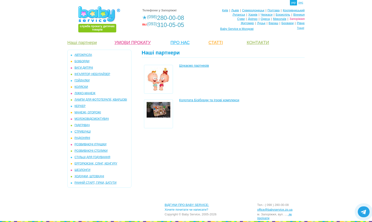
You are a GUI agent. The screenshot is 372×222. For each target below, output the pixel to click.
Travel (300, 28)
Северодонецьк (253, 10)
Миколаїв (279, 19)
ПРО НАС (180, 42)
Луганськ (238, 14)
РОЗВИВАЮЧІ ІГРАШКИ (90, 144)
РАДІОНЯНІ (82, 138)
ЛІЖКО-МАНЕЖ (84, 93)
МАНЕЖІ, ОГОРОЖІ (87, 112)
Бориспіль (283, 14)
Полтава (274, 10)
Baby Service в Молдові (237, 29)
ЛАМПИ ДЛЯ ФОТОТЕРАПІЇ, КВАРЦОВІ (100, 99)
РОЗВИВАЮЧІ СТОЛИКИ (90, 150)
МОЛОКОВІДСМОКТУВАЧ (91, 118)
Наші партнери (82, 42)
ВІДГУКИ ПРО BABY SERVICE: (187, 205)
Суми (241, 19)
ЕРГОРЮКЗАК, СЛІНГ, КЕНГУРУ (95, 163)
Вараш (273, 23)
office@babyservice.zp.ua (275, 209)
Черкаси (266, 14)
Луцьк (261, 23)
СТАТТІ (216, 42)
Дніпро (252, 19)
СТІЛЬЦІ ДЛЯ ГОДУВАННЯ (92, 157)
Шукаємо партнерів (194, 65)
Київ (225, 10)
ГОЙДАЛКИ (82, 80)
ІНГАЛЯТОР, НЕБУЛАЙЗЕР (92, 74)
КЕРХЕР (79, 106)
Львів (235, 10)
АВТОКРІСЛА (83, 55)
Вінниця (299, 14)
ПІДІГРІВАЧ (82, 125)
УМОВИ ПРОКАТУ (133, 42)
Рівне (301, 23)
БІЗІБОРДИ (81, 61)
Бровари (287, 23)
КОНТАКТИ (258, 42)
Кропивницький (294, 10)
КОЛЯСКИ (81, 87)
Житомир (247, 23)
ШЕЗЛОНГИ (82, 170)
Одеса (265, 19)
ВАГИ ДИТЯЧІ (83, 67)
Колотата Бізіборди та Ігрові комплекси (209, 100)
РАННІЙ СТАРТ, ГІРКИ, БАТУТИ (95, 182)
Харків (252, 14)
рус (300, 2)
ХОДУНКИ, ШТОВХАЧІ (89, 176)
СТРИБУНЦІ (82, 131)
